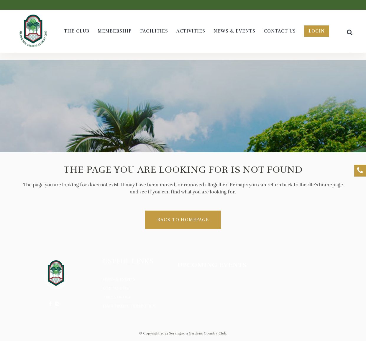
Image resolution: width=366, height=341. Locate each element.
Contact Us (116, 288)
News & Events (119, 279)
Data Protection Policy (129, 306)
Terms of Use (117, 297)
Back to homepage (183, 219)
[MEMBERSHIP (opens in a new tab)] (114, 31)
